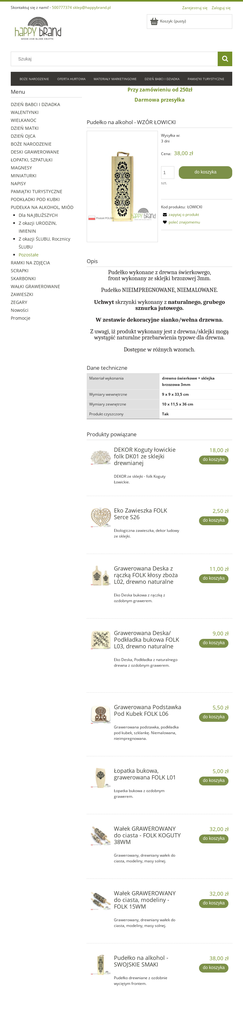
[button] (180, 214)
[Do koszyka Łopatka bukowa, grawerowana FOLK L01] (213, 781)
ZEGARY (19, 302)
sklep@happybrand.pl (92, 7)
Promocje (20, 318)
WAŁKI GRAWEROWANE (35, 286)
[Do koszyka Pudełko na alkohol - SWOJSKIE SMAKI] (213, 968)
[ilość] (167, 172)
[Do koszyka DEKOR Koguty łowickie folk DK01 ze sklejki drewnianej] (213, 460)
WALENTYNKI (25, 112)
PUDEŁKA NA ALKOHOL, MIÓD (42, 207)
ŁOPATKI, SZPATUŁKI (32, 160)
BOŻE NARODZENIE (31, 144)
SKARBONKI (23, 278)
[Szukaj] (225, 59)
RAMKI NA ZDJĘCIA (30, 263)
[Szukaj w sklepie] (116, 59)
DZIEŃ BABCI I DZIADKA (35, 104)
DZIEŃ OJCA (23, 136)
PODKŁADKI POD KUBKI (35, 199)
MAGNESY (21, 168)
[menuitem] (34, 79)
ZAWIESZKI (22, 294)
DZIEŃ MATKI (25, 128)
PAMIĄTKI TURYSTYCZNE (36, 191)
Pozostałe (29, 255)
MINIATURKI (23, 176)
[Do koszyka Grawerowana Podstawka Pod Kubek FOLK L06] (213, 717)
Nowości (19, 310)
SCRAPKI (19, 271)
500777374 (62, 7)
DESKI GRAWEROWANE (35, 152)
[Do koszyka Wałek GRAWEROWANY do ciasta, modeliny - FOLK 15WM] (213, 903)
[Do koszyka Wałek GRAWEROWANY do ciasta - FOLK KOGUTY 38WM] (213, 839)
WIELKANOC (23, 120)
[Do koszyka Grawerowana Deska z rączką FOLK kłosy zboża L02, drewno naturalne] (213, 578)
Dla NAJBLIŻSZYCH (38, 215)
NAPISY (18, 183)
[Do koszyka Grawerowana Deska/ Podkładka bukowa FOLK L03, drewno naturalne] (213, 643)
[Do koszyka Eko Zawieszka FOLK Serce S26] (213, 520)
